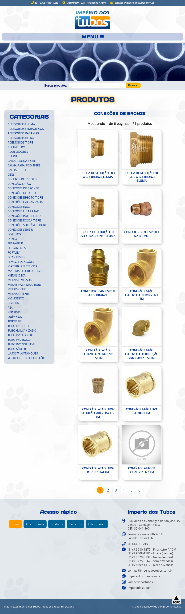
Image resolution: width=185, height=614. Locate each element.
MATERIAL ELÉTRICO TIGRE (25, 271)
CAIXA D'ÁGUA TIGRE (22, 161)
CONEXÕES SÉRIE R (20, 229)
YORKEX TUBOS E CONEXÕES (27, 358)
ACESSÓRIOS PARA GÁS (23, 133)
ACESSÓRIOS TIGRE (20, 142)
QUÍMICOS (15, 317)
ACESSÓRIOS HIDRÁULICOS (26, 129)
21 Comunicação (171, 606)
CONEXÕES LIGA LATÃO (23, 211)
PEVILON (13, 303)
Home (15, 524)
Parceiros (75, 524)
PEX (10, 307)
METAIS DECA (17, 275)
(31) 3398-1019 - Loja (46, 2)
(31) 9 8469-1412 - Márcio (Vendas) (151, 565)
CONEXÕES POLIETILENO (24, 216)
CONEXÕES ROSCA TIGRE (24, 220)
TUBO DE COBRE (19, 326)
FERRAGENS (15, 243)
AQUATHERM (16, 147)
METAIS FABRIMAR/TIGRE (24, 284)
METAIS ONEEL (17, 289)
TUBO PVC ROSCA (19, 339)
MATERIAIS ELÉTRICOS (22, 266)
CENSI (11, 174)
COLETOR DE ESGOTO (22, 179)
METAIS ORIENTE (19, 294)
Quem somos (35, 524)
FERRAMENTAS (17, 248)
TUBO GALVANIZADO (22, 330)
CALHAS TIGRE (17, 170)
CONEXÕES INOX (19, 206)
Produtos (57, 524)
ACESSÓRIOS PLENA (21, 138)
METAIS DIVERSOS (20, 280)
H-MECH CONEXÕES (21, 262)
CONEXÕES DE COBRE (22, 193)
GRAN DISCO (16, 257)
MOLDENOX (16, 298)
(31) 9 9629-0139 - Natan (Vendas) (150, 557)
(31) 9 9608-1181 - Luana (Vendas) (150, 553)
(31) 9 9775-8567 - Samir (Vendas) (150, 561)
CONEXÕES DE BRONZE (23, 188)
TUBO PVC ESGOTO (20, 335)
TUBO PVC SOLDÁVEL (22, 344)
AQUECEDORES (18, 151)
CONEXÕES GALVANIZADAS (26, 202)
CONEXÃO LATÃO (19, 184)
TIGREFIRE (14, 321)
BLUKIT (12, 156)
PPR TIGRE (14, 312)
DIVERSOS (14, 234)
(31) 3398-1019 (138, 544)
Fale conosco (96, 524)
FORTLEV (13, 252)
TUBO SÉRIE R (17, 349)
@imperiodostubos (140, 582)
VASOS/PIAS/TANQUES (23, 353)
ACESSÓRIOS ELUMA (21, 124)
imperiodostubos (139, 588)
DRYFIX (12, 239)
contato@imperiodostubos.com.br (134, 2)
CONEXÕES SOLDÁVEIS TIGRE (27, 225)
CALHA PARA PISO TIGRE (24, 165)
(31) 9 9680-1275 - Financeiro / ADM (86, 2)
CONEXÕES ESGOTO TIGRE (25, 197)
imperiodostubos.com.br (144, 576)
